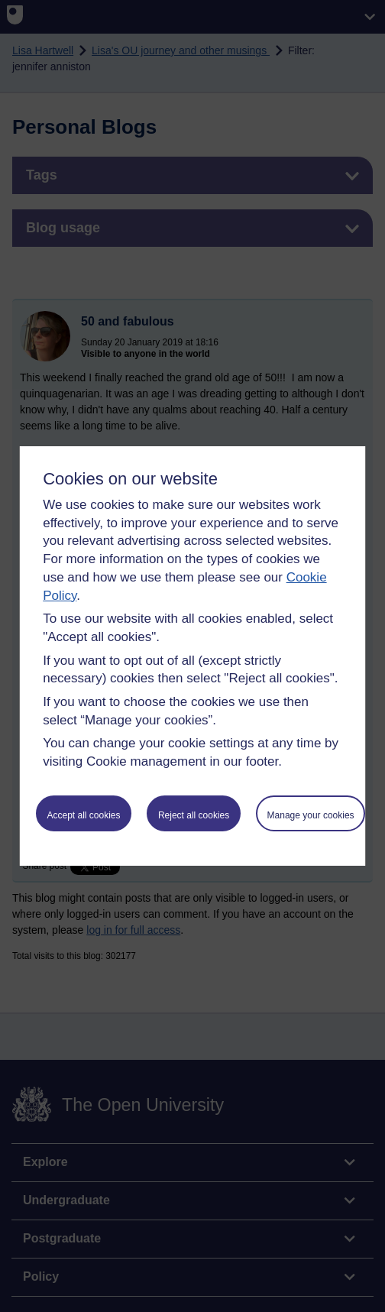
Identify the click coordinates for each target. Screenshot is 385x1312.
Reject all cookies (193, 815)
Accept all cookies (83, 815)
